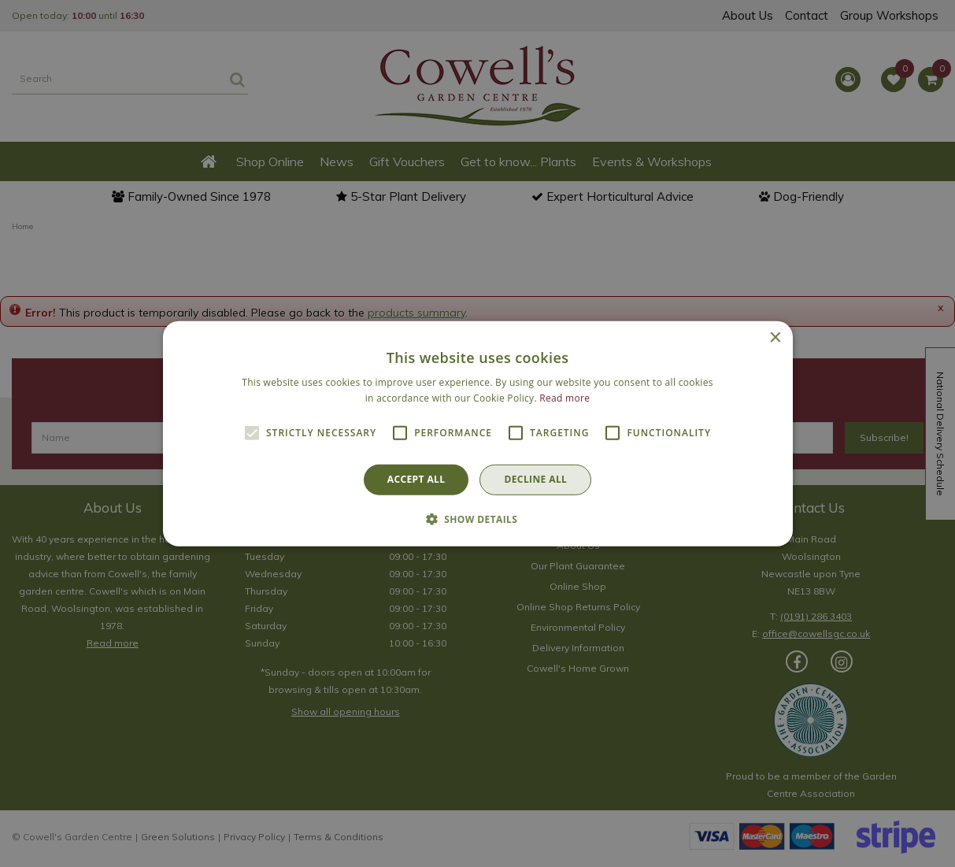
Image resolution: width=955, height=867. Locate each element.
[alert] (477, 433)
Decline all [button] (535, 479)
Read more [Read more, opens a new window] (564, 398)
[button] (478, 519)
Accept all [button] (416, 479)
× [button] (775, 337)
